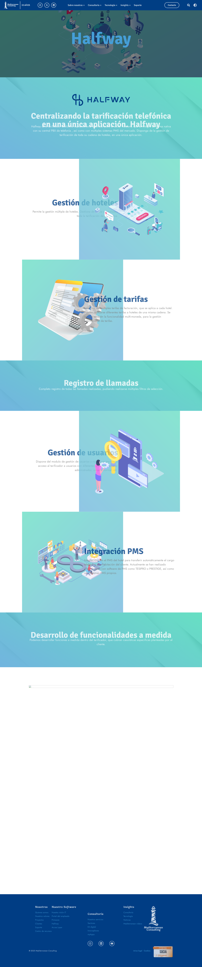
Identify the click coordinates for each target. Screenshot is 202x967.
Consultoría (94, 5)
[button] (188, 5)
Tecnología (111, 5)
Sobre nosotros (76, 5)
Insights (126, 5)
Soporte (138, 5)
